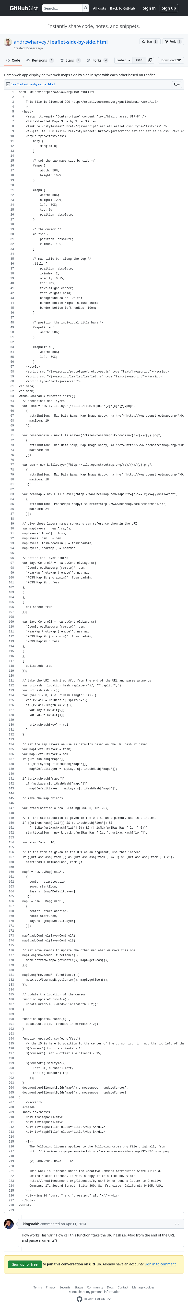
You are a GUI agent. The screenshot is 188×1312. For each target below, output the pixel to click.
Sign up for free (25, 1264)
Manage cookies (143, 1287)
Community (95, 1287)
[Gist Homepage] (24, 8)
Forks (98, 60)
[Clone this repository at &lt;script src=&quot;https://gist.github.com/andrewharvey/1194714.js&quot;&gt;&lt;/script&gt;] (139, 60)
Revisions (40, 60)
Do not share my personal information (94, 1292)
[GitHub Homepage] (79, 1299)
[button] (150, 60)
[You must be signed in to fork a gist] (173, 41)
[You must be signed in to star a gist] (150, 41)
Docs (110, 1287)
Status (78, 1287)
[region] (94, 651)
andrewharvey (30, 42)
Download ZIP (171, 60)
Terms (38, 1287)
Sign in (149, 8)
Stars (70, 60)
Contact (123, 1287)
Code (13, 60)
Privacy (51, 1287)
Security (64, 1287)
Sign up (169, 8)
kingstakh (31, 1224)
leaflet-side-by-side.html (79, 42)
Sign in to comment (160, 1264)
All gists (99, 8)
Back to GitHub (122, 8)
